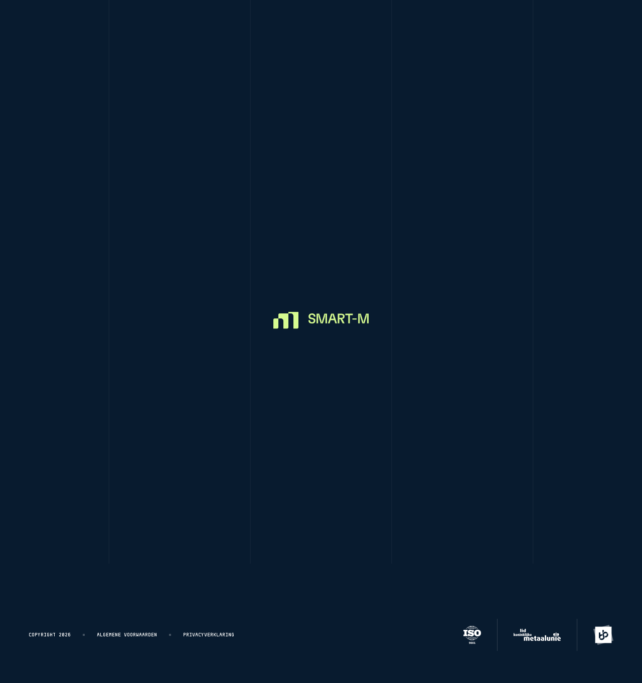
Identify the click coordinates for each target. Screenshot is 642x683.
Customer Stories (393, 26)
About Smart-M (408, 466)
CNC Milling (231, 26)
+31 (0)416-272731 (559, 442)
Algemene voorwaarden (127, 635)
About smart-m (477, 26)
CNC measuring (308, 26)
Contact (395, 516)
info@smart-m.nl (556, 427)
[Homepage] (66, 26)
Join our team (408, 491)
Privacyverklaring (208, 635)
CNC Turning (157, 26)
